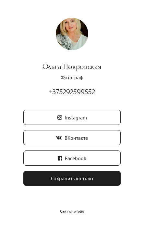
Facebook (72, 158)
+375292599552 (72, 91)
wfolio (79, 211)
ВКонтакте (72, 138)
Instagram (72, 117)
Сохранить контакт (72, 178)
